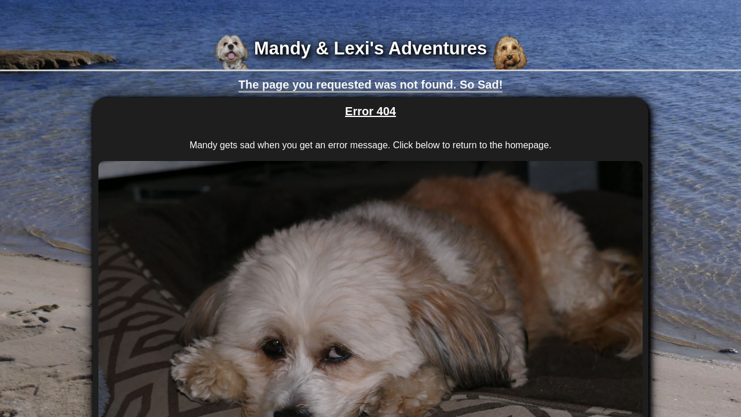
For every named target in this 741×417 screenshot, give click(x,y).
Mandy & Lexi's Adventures (370, 48)
